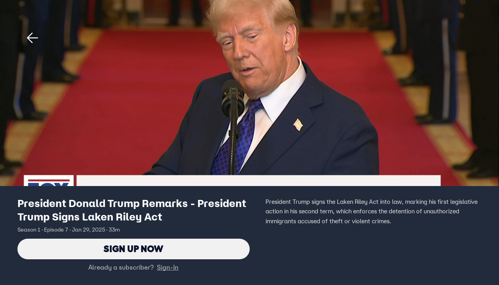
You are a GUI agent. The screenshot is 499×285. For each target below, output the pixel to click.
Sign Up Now (133, 248)
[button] (32, 38)
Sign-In (167, 267)
